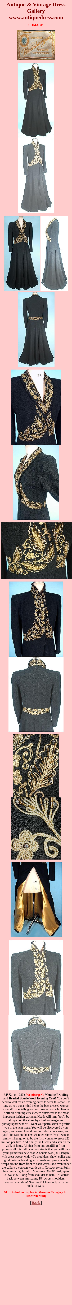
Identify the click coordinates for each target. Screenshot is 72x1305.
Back (36, 1202)
